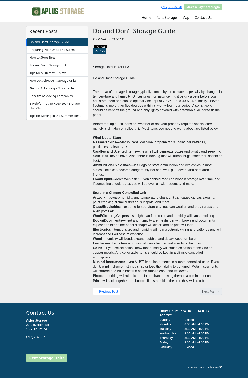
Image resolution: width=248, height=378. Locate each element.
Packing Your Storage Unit (48, 65)
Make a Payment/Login (203, 7)
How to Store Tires (42, 57)
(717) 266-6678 (171, 7)
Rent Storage (167, 17)
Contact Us (203, 17)
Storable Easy (212, 367)
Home (146, 17)
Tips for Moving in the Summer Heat (55, 116)
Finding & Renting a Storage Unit (53, 88)
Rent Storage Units (46, 357)
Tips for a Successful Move (48, 73)
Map (185, 17)
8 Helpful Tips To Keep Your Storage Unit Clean (55, 105)
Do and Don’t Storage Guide (49, 42)
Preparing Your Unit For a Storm (52, 50)
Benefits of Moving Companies (51, 96)
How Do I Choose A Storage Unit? (53, 81)
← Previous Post (106, 291)
